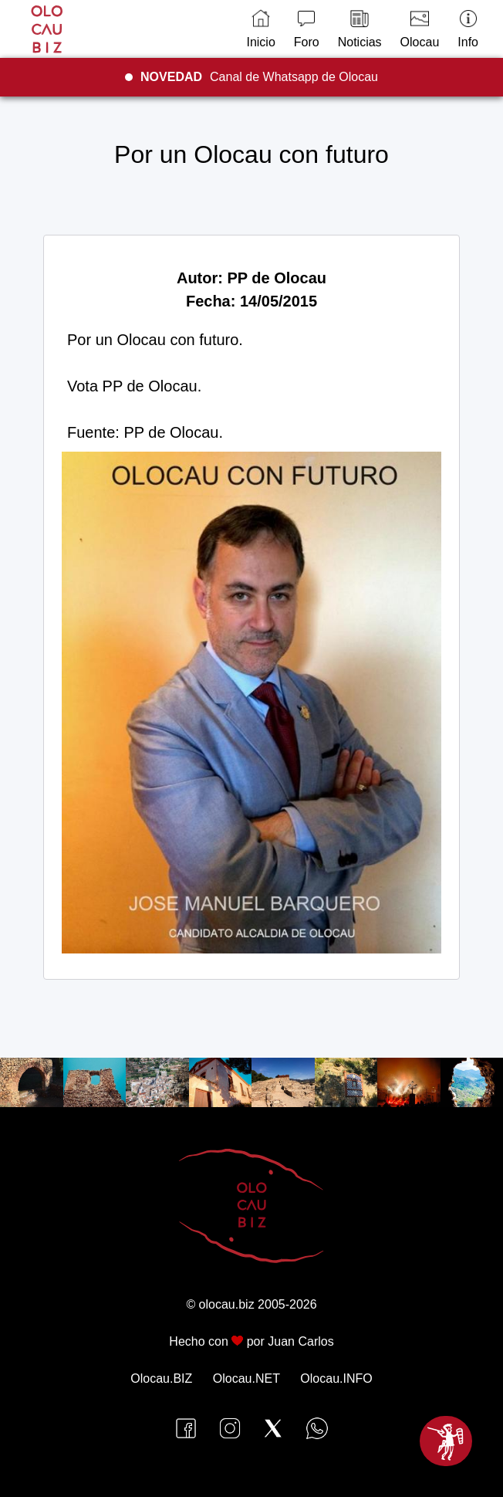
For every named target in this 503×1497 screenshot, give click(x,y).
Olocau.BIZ (161, 1378)
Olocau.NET (246, 1378)
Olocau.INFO (336, 1378)
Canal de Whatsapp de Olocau (259, 76)
